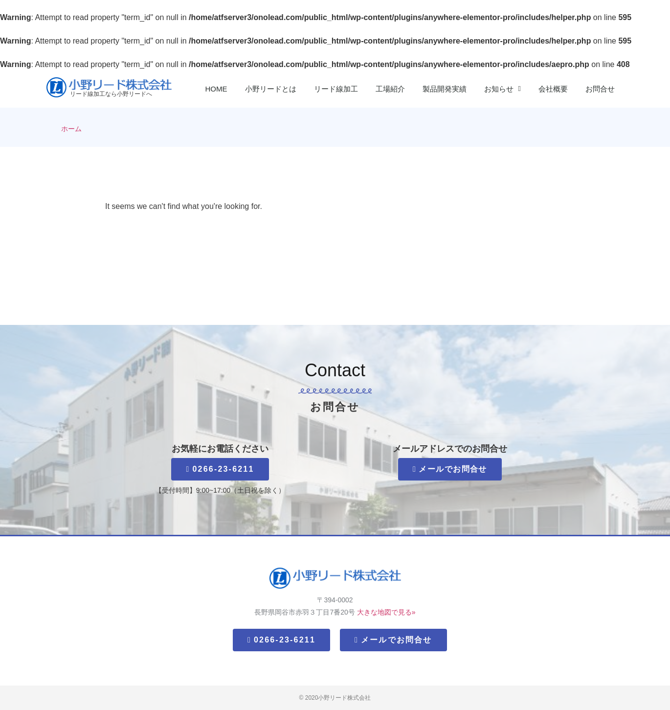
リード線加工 (336, 89)
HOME (216, 89)
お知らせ (502, 88)
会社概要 (553, 89)
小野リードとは (270, 89)
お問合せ (600, 89)
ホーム (71, 129)
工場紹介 (390, 89)
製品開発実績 (445, 89)
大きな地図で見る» (386, 612)
